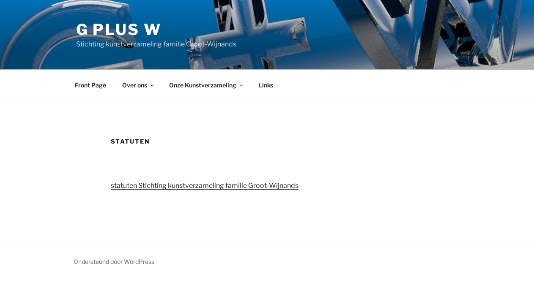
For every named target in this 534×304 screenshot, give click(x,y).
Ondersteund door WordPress (114, 261)
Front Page (90, 85)
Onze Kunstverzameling (206, 85)
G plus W (119, 29)
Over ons (138, 85)
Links (265, 85)
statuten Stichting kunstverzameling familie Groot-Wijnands (204, 186)
